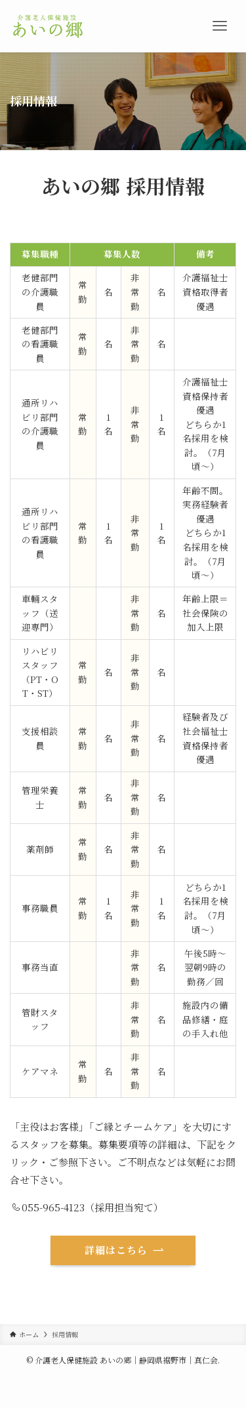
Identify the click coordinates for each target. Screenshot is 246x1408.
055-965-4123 (48, 1207)
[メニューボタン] (220, 26)
